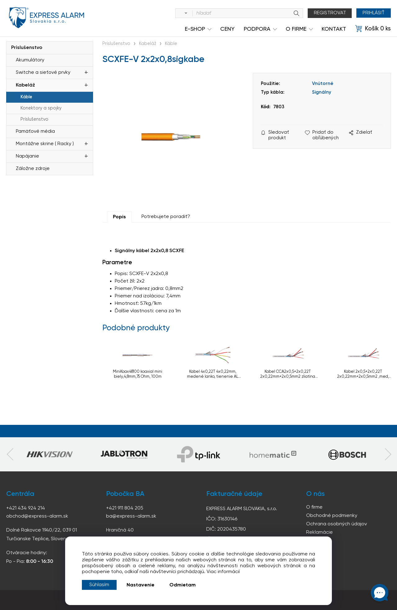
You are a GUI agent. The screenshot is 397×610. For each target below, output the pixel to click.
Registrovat (330, 13)
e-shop (195, 29)
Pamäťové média (35, 131)
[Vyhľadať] (185, 13)
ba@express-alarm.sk (131, 516)
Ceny (227, 29)
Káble (26, 97)
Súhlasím (99, 584)
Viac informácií (223, 571)
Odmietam (182, 585)
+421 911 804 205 (124, 508)
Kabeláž (25, 85)
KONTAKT (334, 29)
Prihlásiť (374, 13)
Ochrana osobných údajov (336, 524)
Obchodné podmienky (331, 515)
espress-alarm (46, 18)
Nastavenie (140, 585)
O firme (314, 507)
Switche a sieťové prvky (43, 72)
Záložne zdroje (33, 168)
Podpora (257, 29)
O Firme (296, 29)
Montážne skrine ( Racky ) (45, 143)
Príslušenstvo (26, 47)
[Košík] (373, 29)
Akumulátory (30, 60)
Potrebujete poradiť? (165, 216)
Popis (119, 217)
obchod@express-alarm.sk (37, 516)
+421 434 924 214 (25, 508)
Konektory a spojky (40, 108)
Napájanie (27, 156)
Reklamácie (319, 532)
